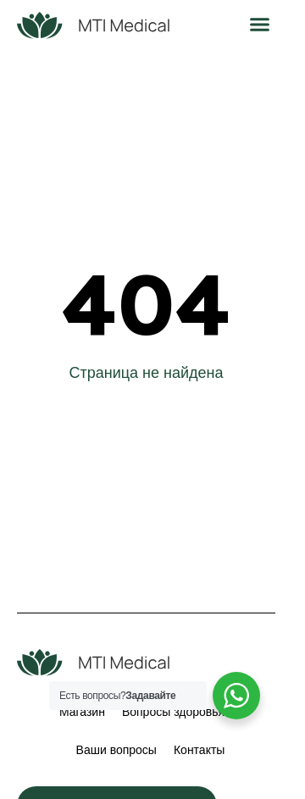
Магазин (82, 712)
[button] (260, 24)
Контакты (199, 750)
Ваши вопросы (116, 750)
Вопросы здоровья (173, 712)
